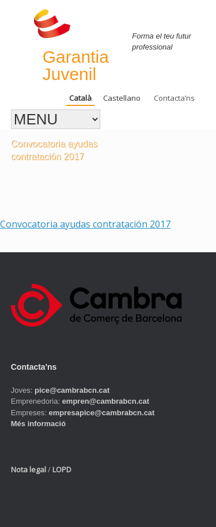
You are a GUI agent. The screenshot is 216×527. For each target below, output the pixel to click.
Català (80, 98)
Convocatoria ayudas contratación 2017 (85, 224)
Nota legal (28, 469)
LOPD (61, 469)
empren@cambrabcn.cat (105, 401)
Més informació (38, 423)
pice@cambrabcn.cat (72, 390)
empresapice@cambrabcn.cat (102, 412)
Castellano (122, 98)
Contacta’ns (174, 98)
